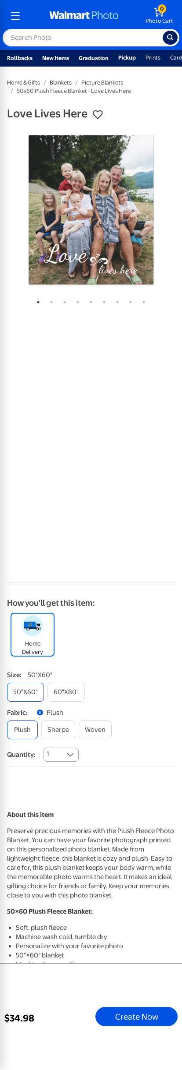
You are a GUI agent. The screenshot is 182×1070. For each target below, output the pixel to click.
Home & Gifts (23, 82)
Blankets (61, 82)
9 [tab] (142, 300)
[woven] (95, 729)
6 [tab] (102, 300)
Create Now (136, 1016)
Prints (153, 57)
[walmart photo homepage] (84, 16)
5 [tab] (89, 300)
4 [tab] (76, 300)
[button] (97, 114)
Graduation (94, 58)
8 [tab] (128, 300)
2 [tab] (49, 300)
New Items (55, 58)
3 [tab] (62, 300)
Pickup (127, 57)
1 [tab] (36, 300)
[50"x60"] (25, 692)
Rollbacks (20, 58)
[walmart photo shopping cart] (159, 16)
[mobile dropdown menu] (15, 16)
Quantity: (21, 755)
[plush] (22, 729)
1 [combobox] (48, 754)
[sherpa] (58, 729)
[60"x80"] (66, 692)
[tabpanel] (91, 209)
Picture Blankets (102, 82)
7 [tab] (115, 300)
